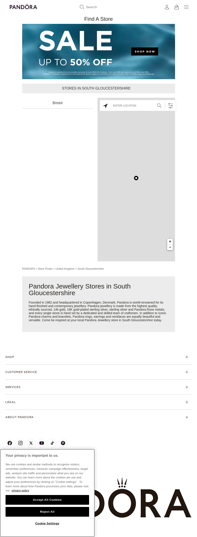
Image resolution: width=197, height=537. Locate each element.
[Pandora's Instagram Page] (20, 443)
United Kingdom (65, 268)
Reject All (47, 511)
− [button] (170, 247)
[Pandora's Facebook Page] (9, 443)
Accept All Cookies (47, 499)
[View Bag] (176, 7)
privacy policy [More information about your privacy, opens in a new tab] (20, 490)
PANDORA (28, 268)
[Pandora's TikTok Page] (52, 443)
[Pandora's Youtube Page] (41, 443)
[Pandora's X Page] (31, 443)
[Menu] (186, 7)
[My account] (167, 7)
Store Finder (45, 268)
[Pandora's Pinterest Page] (63, 443)
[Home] (98, 498)
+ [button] (170, 241)
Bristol (57, 103)
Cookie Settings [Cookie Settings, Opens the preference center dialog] (47, 523)
